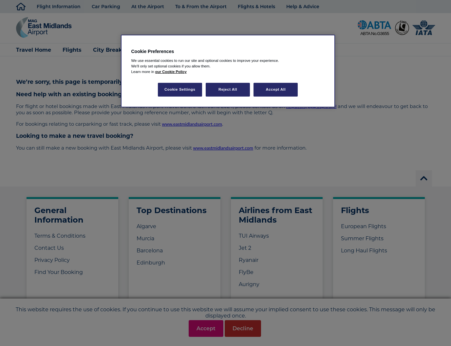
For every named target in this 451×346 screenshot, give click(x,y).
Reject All (227, 89)
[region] (228, 71)
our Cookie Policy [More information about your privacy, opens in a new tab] (171, 72)
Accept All (276, 89)
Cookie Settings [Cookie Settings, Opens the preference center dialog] (180, 89)
